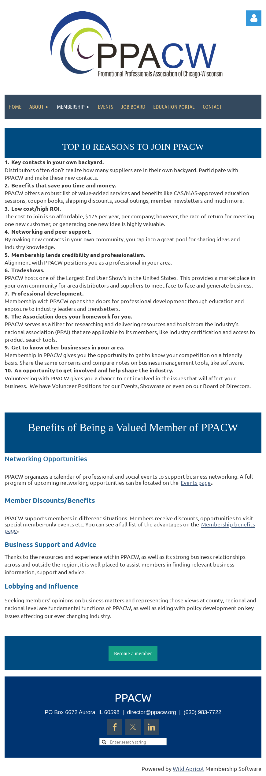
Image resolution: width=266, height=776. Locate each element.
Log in (253, 18)
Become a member (133, 653)
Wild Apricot (188, 768)
